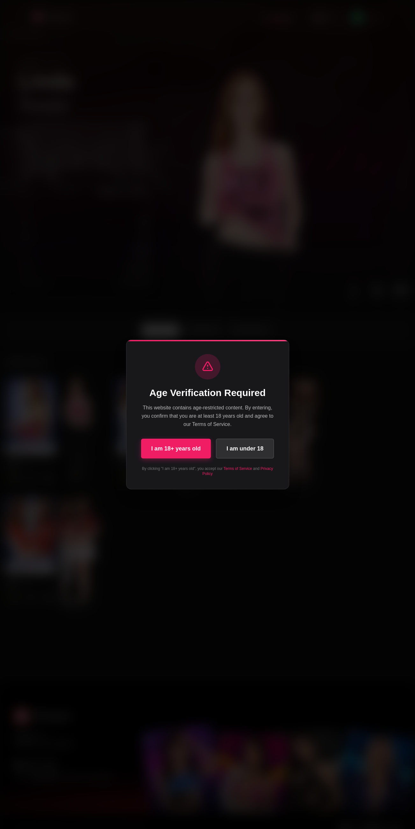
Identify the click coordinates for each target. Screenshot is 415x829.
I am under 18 (244, 448)
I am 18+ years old (176, 448)
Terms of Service (238, 468)
